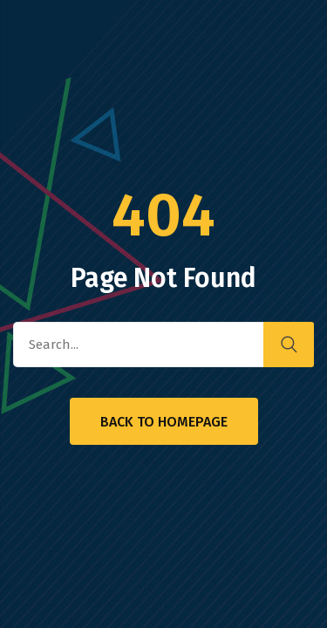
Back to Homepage (164, 421)
